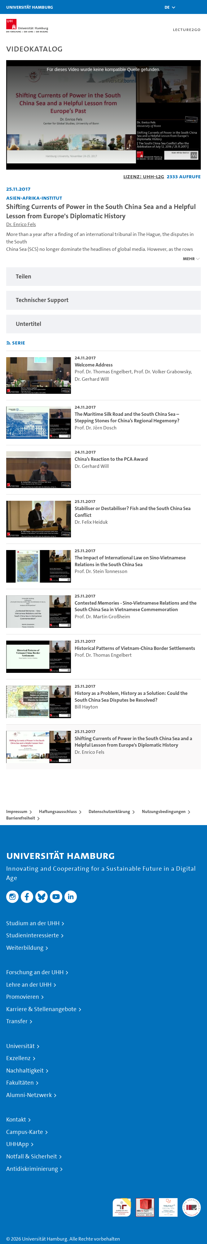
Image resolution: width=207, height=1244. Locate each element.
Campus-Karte (24, 1132)
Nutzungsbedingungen (164, 811)
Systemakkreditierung (191, 1201)
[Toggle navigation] (199, 7)
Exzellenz (18, 1058)
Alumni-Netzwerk (29, 1095)
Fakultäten (20, 1083)
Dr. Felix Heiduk (91, 522)
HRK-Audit (165, 1205)
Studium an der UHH (32, 923)
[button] (167, 7)
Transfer (17, 1021)
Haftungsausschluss (58, 811)
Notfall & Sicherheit (31, 1157)
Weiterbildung (24, 948)
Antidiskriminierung (32, 1169)
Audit (142, 1201)
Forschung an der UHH (35, 972)
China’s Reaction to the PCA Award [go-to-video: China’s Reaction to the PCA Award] (111, 459)
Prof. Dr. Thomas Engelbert (103, 371)
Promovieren (22, 997)
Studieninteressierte (32, 935)
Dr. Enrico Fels (21, 224)
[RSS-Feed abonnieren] (8, 343)
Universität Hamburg (29, 7)
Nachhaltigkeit (25, 1071)
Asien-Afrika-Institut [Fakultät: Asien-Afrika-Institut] (34, 198)
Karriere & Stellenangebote (41, 1009)
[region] (103, 276)
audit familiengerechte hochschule (121, 1207)
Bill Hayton (86, 707)
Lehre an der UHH (28, 985)
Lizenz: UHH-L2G (143, 176)
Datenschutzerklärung (109, 811)
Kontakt (16, 1120)
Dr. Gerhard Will (92, 379)
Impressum (16, 811)
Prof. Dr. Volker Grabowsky (162, 371)
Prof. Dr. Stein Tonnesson (101, 571)
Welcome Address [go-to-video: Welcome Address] (94, 365)
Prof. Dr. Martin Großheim (102, 616)
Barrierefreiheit (20, 818)
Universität (20, 1046)
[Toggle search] (184, 7)
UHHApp (17, 1144)
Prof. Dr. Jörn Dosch (96, 427)
